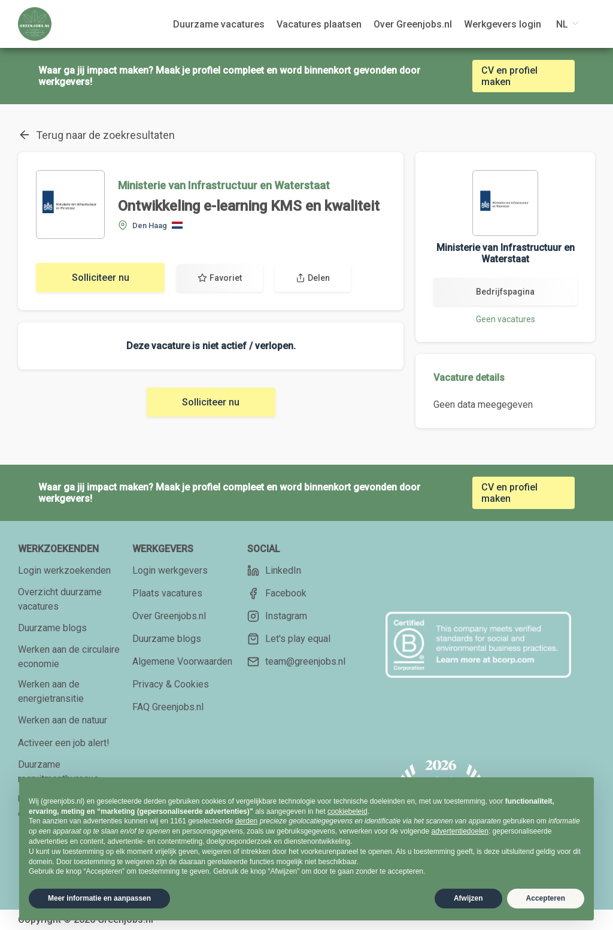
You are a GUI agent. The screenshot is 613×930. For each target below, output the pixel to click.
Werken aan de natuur (62, 720)
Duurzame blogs (52, 628)
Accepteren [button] (545, 898)
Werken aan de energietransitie (51, 691)
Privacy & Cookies (170, 684)
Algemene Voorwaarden (182, 661)
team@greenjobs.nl (296, 662)
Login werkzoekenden (64, 570)
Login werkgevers (170, 570)
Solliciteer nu (100, 277)
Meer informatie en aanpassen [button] (99, 898)
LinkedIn (274, 571)
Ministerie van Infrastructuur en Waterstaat (224, 185)
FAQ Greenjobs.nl (168, 707)
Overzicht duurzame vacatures (60, 599)
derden (246, 821)
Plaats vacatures (167, 593)
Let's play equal (288, 639)
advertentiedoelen (459, 831)
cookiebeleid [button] (347, 811)
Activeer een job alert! (64, 743)
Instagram (277, 616)
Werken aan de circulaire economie (69, 657)
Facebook (276, 593)
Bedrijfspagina (505, 291)
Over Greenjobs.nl (169, 616)
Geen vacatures (505, 319)
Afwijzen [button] (468, 898)
